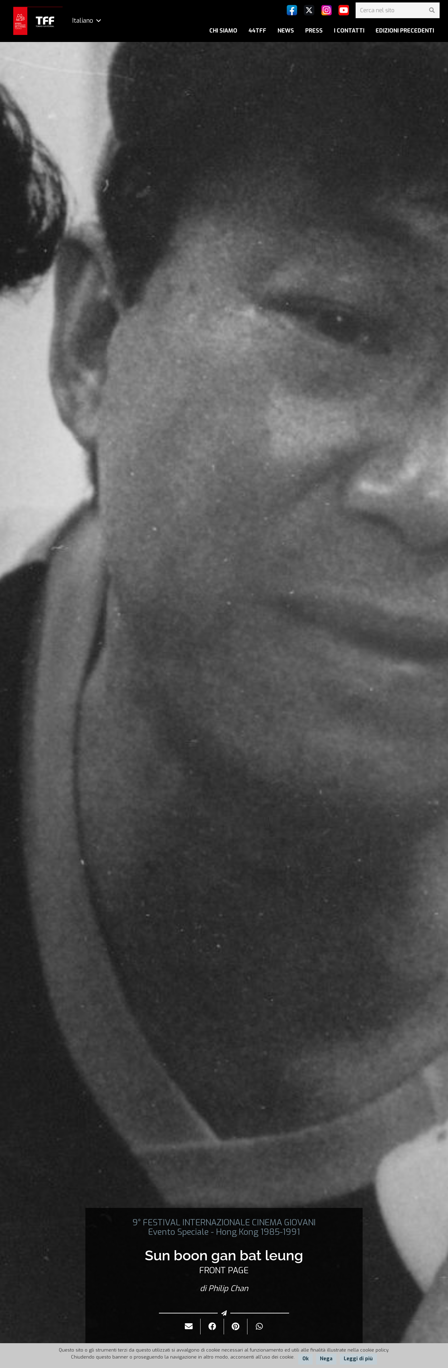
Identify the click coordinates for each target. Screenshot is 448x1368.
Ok (305, 1358)
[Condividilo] (212, 1326)
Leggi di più (358, 1358)
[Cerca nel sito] (398, 10)
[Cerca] (432, 10)
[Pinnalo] (235, 1326)
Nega (326, 1358)
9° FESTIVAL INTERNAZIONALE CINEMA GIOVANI (224, 1222)
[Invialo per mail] (189, 1326)
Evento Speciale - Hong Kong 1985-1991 (224, 1232)
